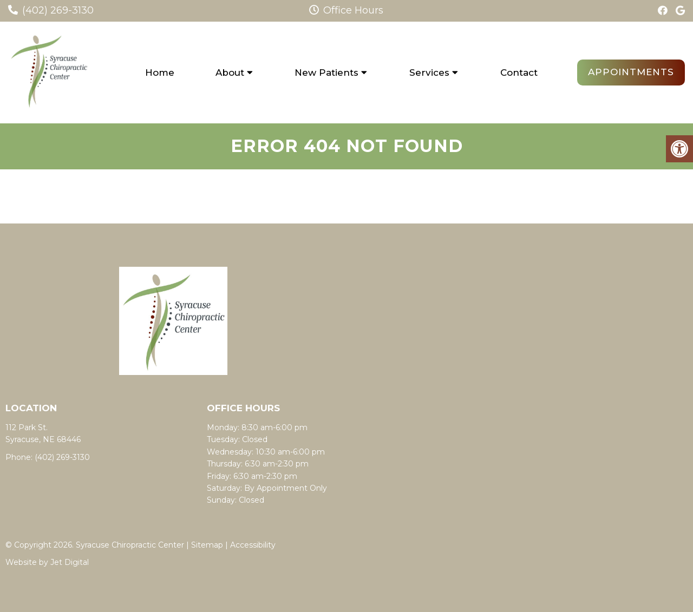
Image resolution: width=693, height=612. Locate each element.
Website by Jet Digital (47, 562)
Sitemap (207, 545)
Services (429, 72)
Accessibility (253, 545)
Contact (519, 72)
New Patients (326, 72)
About (229, 72)
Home (159, 72)
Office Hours (346, 10)
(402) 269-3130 (58, 10)
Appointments (631, 72)
